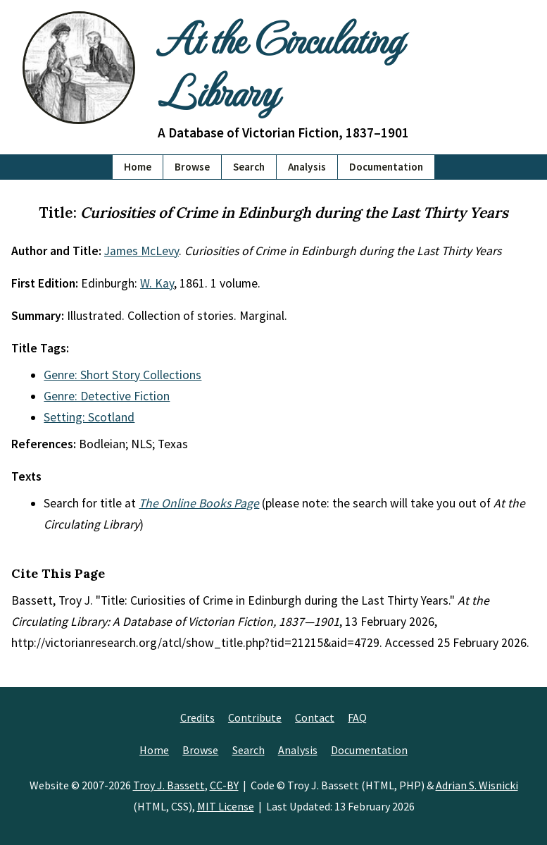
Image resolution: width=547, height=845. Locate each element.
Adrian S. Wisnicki (477, 785)
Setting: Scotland (89, 417)
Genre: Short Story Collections (122, 375)
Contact (314, 717)
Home (137, 166)
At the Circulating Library (280, 64)
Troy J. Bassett (169, 785)
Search (249, 166)
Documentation (386, 166)
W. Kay (157, 283)
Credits (197, 717)
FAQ (357, 717)
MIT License (225, 806)
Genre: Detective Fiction (107, 396)
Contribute (255, 717)
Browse (192, 166)
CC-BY (224, 785)
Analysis (307, 166)
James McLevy (141, 251)
